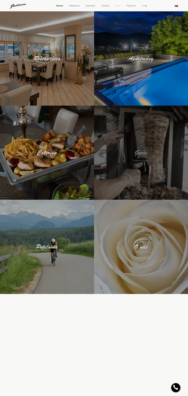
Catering (105, 5)
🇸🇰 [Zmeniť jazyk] (176, 6)
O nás (144, 5)
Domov (59, 5)
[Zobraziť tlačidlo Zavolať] (175, 387)
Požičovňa (131, 5)
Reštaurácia (74, 5)
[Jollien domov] (18, 5)
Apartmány (90, 5)
